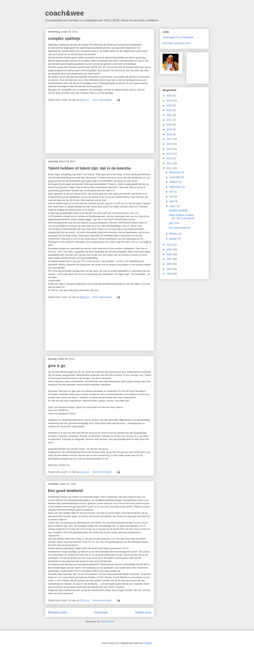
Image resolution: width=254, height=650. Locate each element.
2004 (170, 273)
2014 (170, 153)
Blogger (148, 643)
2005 (170, 268)
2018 (170, 134)
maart (172, 206)
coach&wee (64, 13)
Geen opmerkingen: (102, 99)
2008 (170, 254)
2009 (170, 249)
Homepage (101, 612)
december (175, 172)
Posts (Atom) (107, 621)
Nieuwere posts (57, 612)
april (172, 201)
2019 (170, 129)
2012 (170, 163)
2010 (170, 244)
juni (171, 191)
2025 (170, 100)
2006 (170, 264)
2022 (170, 115)
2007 (170, 259)
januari (173, 238)
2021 (170, 119)
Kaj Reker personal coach (177, 43)
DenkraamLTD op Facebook (178, 37)
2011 (170, 168)
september (175, 186)
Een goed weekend (65, 490)
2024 (170, 105)
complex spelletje (64, 38)
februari (173, 233)
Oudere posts (143, 612)
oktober (173, 181)
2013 (170, 158)
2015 (170, 148)
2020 (170, 124)
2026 (170, 95)
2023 (170, 110)
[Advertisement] (99, 128)
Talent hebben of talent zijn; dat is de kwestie (89, 168)
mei (171, 196)
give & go (56, 365)
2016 (170, 143)
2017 (170, 139)
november (175, 177)
